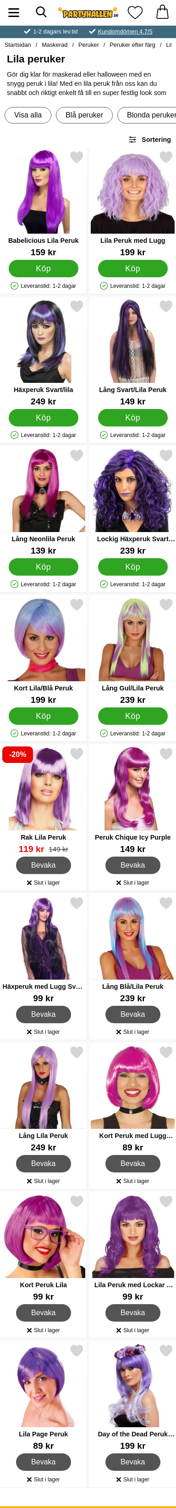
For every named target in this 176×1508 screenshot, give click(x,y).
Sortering (149, 139)
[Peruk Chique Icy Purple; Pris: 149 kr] (132, 800)
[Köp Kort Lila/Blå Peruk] (43, 716)
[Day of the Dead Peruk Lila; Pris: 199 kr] (132, 1397)
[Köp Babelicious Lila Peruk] (43, 268)
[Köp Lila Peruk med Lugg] (132, 268)
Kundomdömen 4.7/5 (125, 31)
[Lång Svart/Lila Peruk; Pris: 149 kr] (132, 353)
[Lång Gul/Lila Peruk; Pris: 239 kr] (132, 651)
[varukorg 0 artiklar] (162, 13)
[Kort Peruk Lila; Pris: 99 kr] (43, 1248)
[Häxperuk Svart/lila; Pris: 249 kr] (43, 353)
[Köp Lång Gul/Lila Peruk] (132, 716)
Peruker (88, 44)
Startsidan (18, 44)
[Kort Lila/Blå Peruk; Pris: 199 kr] (43, 651)
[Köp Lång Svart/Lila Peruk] (132, 417)
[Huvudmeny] (14, 12)
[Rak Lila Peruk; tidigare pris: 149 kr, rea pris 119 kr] (43, 800)
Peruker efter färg (132, 44)
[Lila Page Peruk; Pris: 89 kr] (43, 1397)
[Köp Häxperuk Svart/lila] (43, 417)
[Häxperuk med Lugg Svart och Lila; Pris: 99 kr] (43, 949)
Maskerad (54, 44)
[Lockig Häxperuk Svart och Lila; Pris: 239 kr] (132, 502)
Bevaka (43, 865)
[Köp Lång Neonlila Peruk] (43, 567)
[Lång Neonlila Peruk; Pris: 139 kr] (43, 502)
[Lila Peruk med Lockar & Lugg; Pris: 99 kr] (132, 1248)
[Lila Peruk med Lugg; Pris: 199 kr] (132, 203)
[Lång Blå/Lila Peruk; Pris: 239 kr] (132, 949)
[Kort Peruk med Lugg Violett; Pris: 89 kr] (132, 1099)
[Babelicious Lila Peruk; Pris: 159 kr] (43, 203)
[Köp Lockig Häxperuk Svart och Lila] (132, 567)
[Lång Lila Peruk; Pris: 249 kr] (43, 1099)
